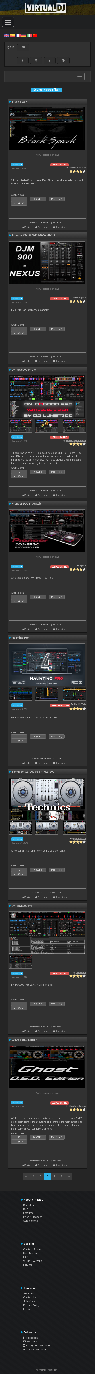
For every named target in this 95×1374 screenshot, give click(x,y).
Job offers (29, 1301)
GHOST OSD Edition (24, 1039)
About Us (28, 1293)
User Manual (30, 1253)
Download (29, 1205)
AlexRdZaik (80, 704)
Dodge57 (81, 297)
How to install (62, 227)
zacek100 (81, 972)
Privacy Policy (31, 1305)
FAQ (25, 1257)
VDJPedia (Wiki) (32, 1261)
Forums (27, 1264)
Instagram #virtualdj (36, 1345)
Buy (25, 1208)
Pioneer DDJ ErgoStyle (27, 503)
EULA (26, 1309)
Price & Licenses (32, 1216)
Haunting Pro (20, 637)
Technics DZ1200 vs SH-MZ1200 (33, 771)
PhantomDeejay (77, 167)
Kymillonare (79, 838)
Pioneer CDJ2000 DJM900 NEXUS (33, 235)
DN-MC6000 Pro (22, 905)
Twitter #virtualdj (35, 1349)
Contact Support (33, 1249)
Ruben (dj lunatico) (76, 440)
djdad (83, 565)
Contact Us (30, 1297)
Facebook (30, 1337)
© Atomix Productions (47, 1369)
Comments (43, 227)
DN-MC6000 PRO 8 (24, 369)
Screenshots (30, 1220)
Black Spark (19, 101)
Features (28, 1212)
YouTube (30, 1341)
